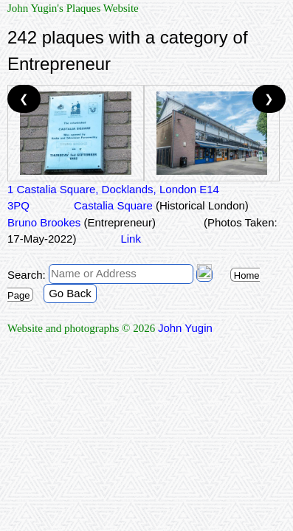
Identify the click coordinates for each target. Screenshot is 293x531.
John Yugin (185, 328)
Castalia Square (161, 205)
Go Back (70, 293)
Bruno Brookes (81, 222)
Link (130, 238)
